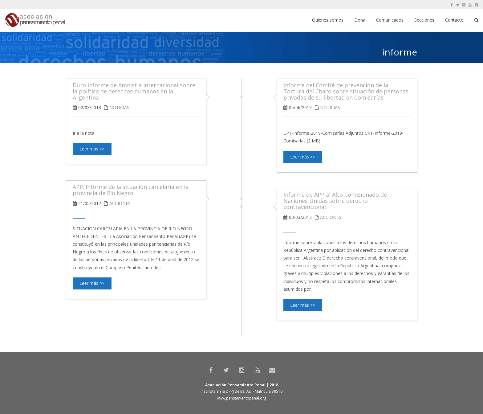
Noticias (330, 107)
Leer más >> (302, 157)
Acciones (120, 203)
